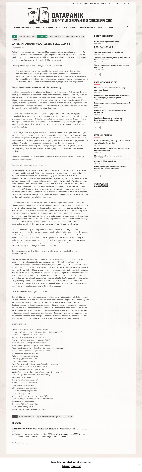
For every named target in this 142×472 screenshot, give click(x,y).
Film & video (61, 27)
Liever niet (76, 466)
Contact (104, 3)
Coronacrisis (42, 36)
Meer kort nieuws (103, 135)
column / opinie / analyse (27, 36)
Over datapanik (76, 3)
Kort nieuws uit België (105, 82)
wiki (110, 3)
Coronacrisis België (55, 36)
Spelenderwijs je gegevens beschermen (109, 52)
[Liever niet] (139, 465)
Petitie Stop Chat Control (103, 47)
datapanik (16, 39)
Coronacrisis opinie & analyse (74, 36)
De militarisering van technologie (106, 42)
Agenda (73, 27)
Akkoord (66, 466)
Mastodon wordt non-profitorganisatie (108, 156)
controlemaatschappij (26, 417)
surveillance (68, 417)
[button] (127, 28)
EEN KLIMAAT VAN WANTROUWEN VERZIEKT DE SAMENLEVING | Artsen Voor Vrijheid (43, 429)
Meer (112, 27)
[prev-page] (95, 74)
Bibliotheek (48, 27)
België (15, 36)
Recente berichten (103, 36)
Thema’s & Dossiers (22, 27)
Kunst (37, 27)
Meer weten (86, 462)
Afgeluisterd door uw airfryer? (105, 161)
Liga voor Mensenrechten (45, 417)
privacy (58, 417)
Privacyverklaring (91, 3)
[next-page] (99, 74)
